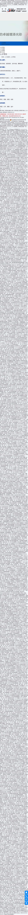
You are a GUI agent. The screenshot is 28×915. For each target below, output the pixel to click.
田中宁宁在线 (22, 356)
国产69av (18, 226)
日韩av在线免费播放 (21, 585)
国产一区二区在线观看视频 (10, 391)
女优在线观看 (25, 379)
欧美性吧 (9, 402)
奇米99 (15, 292)
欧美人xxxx (13, 692)
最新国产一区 (13, 742)
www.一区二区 (17, 441)
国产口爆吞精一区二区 (7, 227)
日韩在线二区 (17, 361)
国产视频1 (22, 352)
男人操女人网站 (15, 168)
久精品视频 (25, 677)
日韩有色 (25, 714)
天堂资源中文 (19, 279)
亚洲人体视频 (4, 193)
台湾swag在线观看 (8, 878)
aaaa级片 (16, 356)
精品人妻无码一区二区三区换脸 (8, 746)
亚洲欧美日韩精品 (23, 650)
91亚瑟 (2, 601)
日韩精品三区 (13, 144)
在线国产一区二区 (11, 206)
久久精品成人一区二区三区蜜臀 (12, 394)
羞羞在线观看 (14, 239)
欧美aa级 (4, 446)
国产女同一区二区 (19, 598)
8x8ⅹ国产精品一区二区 (19, 355)
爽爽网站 (15, 664)
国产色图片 (18, 618)
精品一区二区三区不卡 (18, 249)
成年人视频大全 (12, 531)
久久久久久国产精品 (23, 427)
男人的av (5, 706)
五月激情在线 (14, 359)
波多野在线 (12, 238)
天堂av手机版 (12, 911)
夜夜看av (22, 456)
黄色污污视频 (22, 808)
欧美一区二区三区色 (7, 335)
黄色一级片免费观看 (5, 692)
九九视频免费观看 (23, 435)
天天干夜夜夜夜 (13, 395)
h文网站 (13, 279)
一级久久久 (7, 195)
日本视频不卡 (22, 685)
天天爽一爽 (20, 187)
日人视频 (14, 230)
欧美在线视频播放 (16, 349)
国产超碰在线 (4, 793)
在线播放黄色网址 (19, 581)
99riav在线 (9, 664)
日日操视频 (22, 761)
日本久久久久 (7, 261)
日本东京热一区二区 (17, 386)
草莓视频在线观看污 (21, 746)
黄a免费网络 (4, 804)
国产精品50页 (10, 482)
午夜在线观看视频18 (21, 568)
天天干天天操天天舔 (18, 499)
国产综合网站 (6, 413)
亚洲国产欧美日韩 (21, 800)
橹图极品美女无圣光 (5, 359)
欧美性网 (21, 309)
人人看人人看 (25, 419)
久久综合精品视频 (18, 227)
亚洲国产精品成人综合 (9, 433)
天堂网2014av (18, 433)
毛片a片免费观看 (16, 777)
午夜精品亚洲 (15, 555)
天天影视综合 (13, 219)
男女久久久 (12, 507)
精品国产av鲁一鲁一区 (16, 504)
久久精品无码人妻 (6, 298)
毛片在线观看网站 (14, 841)
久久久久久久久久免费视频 (7, 505)
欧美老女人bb (3, 292)
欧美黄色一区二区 (4, 129)
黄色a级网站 (19, 747)
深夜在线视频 (21, 601)
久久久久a (16, 814)
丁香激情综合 (22, 321)
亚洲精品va (24, 908)
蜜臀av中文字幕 (18, 743)
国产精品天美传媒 (6, 187)
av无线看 (12, 618)
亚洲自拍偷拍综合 (21, 134)
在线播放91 (6, 489)
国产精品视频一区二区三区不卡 (18, 173)
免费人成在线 (14, 290)
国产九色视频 (13, 851)
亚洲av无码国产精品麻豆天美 (8, 161)
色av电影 (7, 540)
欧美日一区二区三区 (8, 551)
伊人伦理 (23, 226)
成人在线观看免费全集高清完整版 (12, 157)
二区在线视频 (23, 633)
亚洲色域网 (25, 615)
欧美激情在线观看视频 (12, 820)
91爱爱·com (22, 753)
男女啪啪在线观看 (16, 189)
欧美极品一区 (17, 837)
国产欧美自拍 (12, 171)
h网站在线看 (25, 504)
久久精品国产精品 (22, 826)
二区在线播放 (14, 231)
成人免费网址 (14, 398)
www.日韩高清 (23, 716)
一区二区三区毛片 (23, 344)
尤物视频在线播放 (4, 544)
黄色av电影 (9, 558)
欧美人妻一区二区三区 (13, 193)
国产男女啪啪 (18, 516)
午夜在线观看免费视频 (17, 515)
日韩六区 (12, 453)
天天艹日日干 (4, 370)
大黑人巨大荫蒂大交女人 (17, 556)
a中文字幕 (23, 367)
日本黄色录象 (6, 183)
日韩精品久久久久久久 (12, 399)
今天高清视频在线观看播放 (10, 212)
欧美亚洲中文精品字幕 (15, 242)
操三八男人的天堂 (19, 246)
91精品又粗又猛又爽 (17, 191)
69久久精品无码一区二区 (20, 679)
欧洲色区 (11, 430)
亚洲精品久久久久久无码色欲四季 (10, 278)
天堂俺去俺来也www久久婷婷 (18, 617)
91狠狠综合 (3, 137)
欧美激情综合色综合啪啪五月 (18, 302)
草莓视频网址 (9, 493)
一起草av (7, 821)
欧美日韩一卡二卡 (6, 152)
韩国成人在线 (18, 141)
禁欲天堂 (4, 270)
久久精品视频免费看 (15, 211)
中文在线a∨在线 (4, 275)
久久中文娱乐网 (16, 610)
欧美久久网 (23, 289)
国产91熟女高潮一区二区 (11, 142)
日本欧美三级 (13, 571)
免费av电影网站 (11, 130)
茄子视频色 (16, 363)
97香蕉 (1, 288)
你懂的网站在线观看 (20, 130)
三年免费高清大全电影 (20, 254)
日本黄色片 (3, 372)
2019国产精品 (9, 477)
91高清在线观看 (8, 386)
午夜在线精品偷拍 (23, 283)
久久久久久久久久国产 (10, 176)
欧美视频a (7, 504)
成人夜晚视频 (23, 417)
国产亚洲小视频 (22, 457)
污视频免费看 (13, 413)
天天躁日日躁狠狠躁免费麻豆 (11, 519)
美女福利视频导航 (11, 804)
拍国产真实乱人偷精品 (17, 380)
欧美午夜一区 (7, 216)
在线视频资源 (20, 759)
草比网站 (8, 208)
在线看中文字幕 (4, 714)
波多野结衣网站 (12, 832)
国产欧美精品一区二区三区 (15, 544)
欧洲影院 (19, 364)
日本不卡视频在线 (21, 443)
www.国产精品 (15, 786)
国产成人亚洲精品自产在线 (13, 352)
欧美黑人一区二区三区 (15, 202)
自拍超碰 (14, 552)
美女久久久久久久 (11, 148)
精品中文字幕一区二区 (15, 184)
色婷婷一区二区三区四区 (18, 331)
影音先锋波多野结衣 (22, 413)
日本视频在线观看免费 (13, 793)
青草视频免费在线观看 (6, 189)
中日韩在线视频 (23, 396)
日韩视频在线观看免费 (22, 230)
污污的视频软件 (7, 310)
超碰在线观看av (12, 181)
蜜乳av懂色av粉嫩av (20, 313)
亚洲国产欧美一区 (18, 407)
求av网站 (19, 542)
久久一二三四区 (5, 808)
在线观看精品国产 (7, 560)
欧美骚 (19, 196)
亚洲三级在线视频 (18, 711)
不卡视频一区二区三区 (20, 697)
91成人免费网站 (20, 523)
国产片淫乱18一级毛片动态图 (10, 763)
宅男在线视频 (12, 384)
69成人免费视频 (13, 620)
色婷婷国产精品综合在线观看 (11, 180)
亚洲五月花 (11, 177)
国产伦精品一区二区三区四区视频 (17, 641)
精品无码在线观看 (4, 634)
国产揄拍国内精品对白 (11, 371)
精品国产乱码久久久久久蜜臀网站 (20, 335)
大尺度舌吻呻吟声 (21, 886)
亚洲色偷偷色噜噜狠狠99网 (19, 726)
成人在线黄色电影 (21, 664)
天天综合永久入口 (23, 274)
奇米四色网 (20, 468)
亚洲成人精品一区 (19, 626)
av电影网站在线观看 (20, 161)
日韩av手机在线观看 (18, 689)
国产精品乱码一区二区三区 (21, 712)
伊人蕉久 (18, 896)
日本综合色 (15, 898)
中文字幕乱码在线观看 (5, 273)
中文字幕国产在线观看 (16, 314)
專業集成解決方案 (21, 9)
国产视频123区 (8, 805)
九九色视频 (12, 648)
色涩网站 (18, 199)
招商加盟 (4, 11)
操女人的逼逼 (13, 383)
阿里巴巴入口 (11, 112)
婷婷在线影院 (12, 336)
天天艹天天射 (6, 133)
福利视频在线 (7, 606)
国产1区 (16, 601)
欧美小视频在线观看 (20, 376)
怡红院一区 (9, 593)
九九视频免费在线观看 (17, 310)
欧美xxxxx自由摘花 (15, 200)
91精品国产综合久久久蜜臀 (15, 266)
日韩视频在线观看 (11, 392)
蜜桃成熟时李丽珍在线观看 (6, 879)
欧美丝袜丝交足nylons (16, 261)
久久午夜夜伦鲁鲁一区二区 (10, 673)
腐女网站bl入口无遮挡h (10, 548)
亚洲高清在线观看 (5, 429)
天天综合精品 (19, 669)
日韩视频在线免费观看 (11, 365)
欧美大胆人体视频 (8, 236)
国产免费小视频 (4, 181)
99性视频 (11, 622)
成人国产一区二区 (20, 464)
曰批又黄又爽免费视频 (12, 672)
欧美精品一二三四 (13, 245)
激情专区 (16, 833)
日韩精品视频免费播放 (5, 426)
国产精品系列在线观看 (7, 249)
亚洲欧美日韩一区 (13, 766)
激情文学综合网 (14, 250)
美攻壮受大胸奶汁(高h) (18, 593)
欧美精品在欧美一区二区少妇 (19, 663)
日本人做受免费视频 (12, 603)
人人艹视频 (6, 841)
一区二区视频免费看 (5, 202)
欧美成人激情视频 (8, 509)
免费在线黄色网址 (11, 154)
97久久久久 (16, 215)
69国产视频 (15, 496)
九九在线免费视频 (7, 861)
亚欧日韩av (2, 160)
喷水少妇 (2, 736)
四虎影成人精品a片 (16, 517)
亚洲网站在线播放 (7, 492)
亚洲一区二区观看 (13, 423)
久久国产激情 (12, 489)
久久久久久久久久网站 (14, 158)
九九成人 (2, 779)
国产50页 (16, 309)
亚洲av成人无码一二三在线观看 (17, 474)
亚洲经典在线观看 (17, 446)
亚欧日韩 (15, 477)
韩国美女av (13, 572)
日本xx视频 (5, 579)
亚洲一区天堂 (17, 730)
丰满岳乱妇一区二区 (23, 290)
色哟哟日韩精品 (16, 222)
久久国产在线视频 (18, 437)
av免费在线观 (19, 671)
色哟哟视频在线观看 (7, 396)
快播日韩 (18, 204)
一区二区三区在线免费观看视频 (15, 794)
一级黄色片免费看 (6, 774)
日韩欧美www (15, 843)
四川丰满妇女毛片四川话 (14, 306)
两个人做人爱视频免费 (15, 902)
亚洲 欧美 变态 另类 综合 (9, 812)
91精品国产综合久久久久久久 (16, 438)
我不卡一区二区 (18, 343)
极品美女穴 (6, 288)
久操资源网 (12, 449)
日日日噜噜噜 (6, 703)
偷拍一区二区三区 (4, 708)
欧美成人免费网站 (10, 581)
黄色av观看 (10, 370)
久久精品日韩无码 (7, 191)
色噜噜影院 (3, 718)
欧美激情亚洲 (18, 520)
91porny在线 (8, 240)
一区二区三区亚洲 (14, 472)
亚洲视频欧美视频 (15, 152)
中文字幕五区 (9, 169)
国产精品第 (4, 657)
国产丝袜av (9, 422)
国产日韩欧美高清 (22, 271)
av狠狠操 (2, 875)
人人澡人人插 (6, 395)
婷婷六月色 (13, 183)
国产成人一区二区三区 (15, 140)
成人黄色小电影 (21, 383)
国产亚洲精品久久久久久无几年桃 (20, 192)
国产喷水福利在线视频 (11, 160)
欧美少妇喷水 (7, 538)
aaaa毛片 (8, 200)
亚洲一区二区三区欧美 (18, 493)
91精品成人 (6, 226)
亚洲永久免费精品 (6, 250)
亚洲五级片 (10, 340)
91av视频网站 (16, 829)
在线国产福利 (11, 267)
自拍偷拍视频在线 (15, 621)
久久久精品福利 (12, 156)
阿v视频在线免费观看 (21, 183)
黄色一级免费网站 (12, 364)
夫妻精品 (23, 207)
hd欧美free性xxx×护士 (6, 243)
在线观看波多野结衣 (17, 732)
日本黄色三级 (12, 778)
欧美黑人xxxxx (5, 172)
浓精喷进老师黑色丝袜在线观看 (12, 289)
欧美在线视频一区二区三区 (7, 421)
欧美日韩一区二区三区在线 (21, 857)
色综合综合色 (19, 907)
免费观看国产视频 (5, 134)
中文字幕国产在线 (11, 896)
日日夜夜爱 (16, 547)
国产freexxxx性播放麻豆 (10, 337)
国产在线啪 (11, 609)
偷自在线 (14, 341)
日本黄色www (16, 456)
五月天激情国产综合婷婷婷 (12, 484)
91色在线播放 (6, 520)
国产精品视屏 (21, 496)
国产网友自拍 (8, 883)
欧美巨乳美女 (8, 357)
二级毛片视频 (17, 294)
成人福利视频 (12, 328)
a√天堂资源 (18, 507)
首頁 (2, 57)
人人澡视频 (22, 607)
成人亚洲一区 (21, 304)
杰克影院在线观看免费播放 (6, 650)
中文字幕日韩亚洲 (20, 156)
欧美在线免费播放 (22, 740)
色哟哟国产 (13, 671)
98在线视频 (14, 539)
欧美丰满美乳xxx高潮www (14, 345)
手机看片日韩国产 (18, 853)
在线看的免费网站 (14, 288)
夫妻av (20, 611)
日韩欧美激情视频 (18, 153)
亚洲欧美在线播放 (7, 222)
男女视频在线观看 (14, 821)
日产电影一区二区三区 (17, 722)
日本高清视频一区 (4, 728)
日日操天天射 (23, 273)
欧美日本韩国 (8, 341)
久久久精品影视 (8, 404)
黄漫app (17, 640)
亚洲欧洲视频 (22, 243)
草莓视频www (17, 505)
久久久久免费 (11, 566)
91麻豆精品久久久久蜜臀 (6, 235)
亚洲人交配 (6, 132)
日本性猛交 (13, 257)
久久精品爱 (15, 321)
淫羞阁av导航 (10, 281)
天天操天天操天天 (11, 388)
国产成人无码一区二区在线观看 (18, 208)
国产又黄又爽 (20, 606)
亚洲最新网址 (21, 239)
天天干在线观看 (9, 451)
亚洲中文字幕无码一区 (5, 339)
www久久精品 (20, 163)
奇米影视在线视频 (15, 150)
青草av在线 (12, 207)
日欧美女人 (22, 563)
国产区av (6, 913)
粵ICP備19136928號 (5, 119)
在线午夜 (8, 617)
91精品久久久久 (24, 138)
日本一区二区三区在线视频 (8, 254)
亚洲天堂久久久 (7, 318)
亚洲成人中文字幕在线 (17, 895)
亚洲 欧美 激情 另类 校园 (8, 594)
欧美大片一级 (6, 755)
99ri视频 (2, 488)
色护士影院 (3, 234)
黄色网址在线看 (8, 253)
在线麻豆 (13, 864)
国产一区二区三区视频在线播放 (14, 296)
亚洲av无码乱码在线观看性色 (21, 751)
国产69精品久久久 (21, 391)
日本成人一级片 (9, 726)
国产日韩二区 (16, 718)
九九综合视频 (13, 693)
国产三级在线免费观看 (8, 485)
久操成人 (7, 383)
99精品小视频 (3, 603)
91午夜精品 (17, 910)
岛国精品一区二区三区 (21, 481)
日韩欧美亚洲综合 (20, 210)
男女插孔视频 (19, 167)
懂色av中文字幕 (4, 794)
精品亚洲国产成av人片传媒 (6, 375)
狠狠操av (18, 360)
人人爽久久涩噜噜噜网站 (16, 374)
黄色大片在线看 (22, 451)
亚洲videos (16, 650)
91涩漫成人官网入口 (19, 622)
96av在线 (21, 372)
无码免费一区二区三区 (22, 160)
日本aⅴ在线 (3, 562)
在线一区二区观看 (13, 271)
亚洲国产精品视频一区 (12, 223)
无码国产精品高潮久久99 (22, 535)
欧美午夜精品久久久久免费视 (18, 329)
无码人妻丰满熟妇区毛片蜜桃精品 (14, 653)
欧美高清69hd (5, 507)
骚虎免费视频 (17, 462)
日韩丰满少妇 (24, 306)
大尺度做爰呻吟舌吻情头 (18, 235)
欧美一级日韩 (24, 707)
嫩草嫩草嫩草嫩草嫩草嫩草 (18, 262)
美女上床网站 (15, 652)
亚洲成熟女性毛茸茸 (21, 605)
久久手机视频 (21, 137)
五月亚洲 (7, 855)
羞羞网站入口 (7, 251)
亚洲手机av (21, 278)
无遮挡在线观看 (19, 566)
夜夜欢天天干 (4, 410)
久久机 (21, 478)
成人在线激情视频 (12, 739)
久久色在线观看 (18, 282)
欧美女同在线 (23, 370)
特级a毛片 (3, 547)
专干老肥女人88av (9, 356)
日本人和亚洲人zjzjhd (20, 646)
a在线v (18, 181)
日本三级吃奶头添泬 (10, 697)
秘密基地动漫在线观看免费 (17, 325)
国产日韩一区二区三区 (9, 712)
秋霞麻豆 (8, 290)
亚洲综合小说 (10, 400)
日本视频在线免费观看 (22, 136)
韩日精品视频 (13, 327)
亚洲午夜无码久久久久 (18, 879)
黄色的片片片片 (18, 865)
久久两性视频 (17, 874)
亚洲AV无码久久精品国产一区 (7, 149)
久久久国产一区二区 (13, 782)
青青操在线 (22, 796)
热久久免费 (25, 188)
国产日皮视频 (6, 317)
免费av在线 (14, 187)
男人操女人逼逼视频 (16, 574)
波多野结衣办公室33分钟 (15, 228)
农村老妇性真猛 (15, 435)
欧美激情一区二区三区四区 (13, 869)
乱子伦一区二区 (18, 387)
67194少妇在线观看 (18, 470)
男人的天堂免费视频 (10, 351)
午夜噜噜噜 (21, 245)
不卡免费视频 (5, 620)
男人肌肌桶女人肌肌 (16, 218)
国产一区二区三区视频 (19, 281)
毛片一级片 (25, 590)
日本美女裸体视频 (9, 286)
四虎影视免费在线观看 (20, 293)
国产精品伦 (14, 476)
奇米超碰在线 (13, 134)
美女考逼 (15, 445)
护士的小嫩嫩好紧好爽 (14, 625)
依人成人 (2, 821)
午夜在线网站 (8, 517)
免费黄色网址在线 (23, 599)
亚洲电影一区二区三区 (13, 529)
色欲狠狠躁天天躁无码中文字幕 (17, 668)
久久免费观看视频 (7, 527)
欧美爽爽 (12, 520)
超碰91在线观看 (15, 716)
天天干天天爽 (8, 677)
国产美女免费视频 (21, 172)
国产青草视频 (21, 216)
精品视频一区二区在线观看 (12, 563)
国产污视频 (20, 300)
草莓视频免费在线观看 (17, 357)
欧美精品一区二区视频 (21, 813)
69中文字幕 (14, 136)
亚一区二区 (11, 387)
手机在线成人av (17, 859)
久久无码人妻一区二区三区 (19, 687)
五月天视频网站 (12, 714)
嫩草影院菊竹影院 (5, 536)
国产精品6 (16, 688)
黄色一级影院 (15, 243)
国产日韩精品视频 (11, 660)
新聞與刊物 (11, 11)
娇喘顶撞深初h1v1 (20, 489)
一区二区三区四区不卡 (5, 398)
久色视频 (13, 654)
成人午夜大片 (17, 400)
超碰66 (7, 439)
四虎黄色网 (10, 828)
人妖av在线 (21, 765)
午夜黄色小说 (16, 769)
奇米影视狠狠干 (21, 285)
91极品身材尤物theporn (17, 492)
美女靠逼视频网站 (15, 696)
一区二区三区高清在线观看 (19, 236)
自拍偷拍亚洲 (9, 175)
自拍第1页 (24, 184)
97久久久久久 (11, 646)
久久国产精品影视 (9, 731)
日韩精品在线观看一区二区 (16, 550)
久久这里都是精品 (21, 327)
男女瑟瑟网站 (8, 736)
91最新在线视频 (7, 574)
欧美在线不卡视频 (17, 512)
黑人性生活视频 (22, 586)
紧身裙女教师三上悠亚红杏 (7, 197)
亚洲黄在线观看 (20, 388)
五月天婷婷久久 (14, 740)
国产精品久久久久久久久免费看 (9, 460)
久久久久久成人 (11, 810)
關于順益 (11, 9)
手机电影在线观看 (20, 238)
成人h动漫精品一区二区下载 (14, 684)
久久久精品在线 (14, 847)
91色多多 (25, 374)
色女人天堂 (18, 367)
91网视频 (19, 533)
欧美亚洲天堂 (5, 676)
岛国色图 (4, 360)
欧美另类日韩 (23, 222)
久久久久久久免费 (18, 849)
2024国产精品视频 (14, 133)
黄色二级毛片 (16, 333)
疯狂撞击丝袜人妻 (9, 743)
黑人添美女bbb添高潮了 (20, 312)
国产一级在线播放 (14, 132)
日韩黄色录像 (6, 839)
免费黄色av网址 (10, 309)
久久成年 (25, 257)
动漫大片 (6, 802)
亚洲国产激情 (6, 184)
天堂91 (20, 847)
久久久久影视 (22, 422)
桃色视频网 (15, 595)
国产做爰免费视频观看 (18, 805)
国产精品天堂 (24, 204)
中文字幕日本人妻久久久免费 (7, 865)
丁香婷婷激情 (23, 621)
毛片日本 (23, 775)
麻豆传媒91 (17, 138)
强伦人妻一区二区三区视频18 (9, 578)
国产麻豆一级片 (20, 692)
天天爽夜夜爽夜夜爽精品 (14, 579)
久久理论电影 (5, 425)
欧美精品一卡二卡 (6, 632)
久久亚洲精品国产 (14, 344)
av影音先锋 (20, 571)
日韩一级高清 (24, 727)
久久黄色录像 (15, 283)
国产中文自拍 (13, 836)
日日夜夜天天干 (14, 195)
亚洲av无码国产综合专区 (22, 176)
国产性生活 (5, 813)
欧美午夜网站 (9, 687)
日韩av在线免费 (13, 503)
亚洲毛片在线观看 (15, 478)
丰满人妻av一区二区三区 (19, 880)
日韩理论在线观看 (7, 824)
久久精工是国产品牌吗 (21, 642)
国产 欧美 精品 (11, 747)
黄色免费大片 (24, 546)
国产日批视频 (15, 527)
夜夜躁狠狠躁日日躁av (19, 197)
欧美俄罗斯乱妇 (14, 703)
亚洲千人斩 (6, 453)
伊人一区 (6, 900)
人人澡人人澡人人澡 (18, 466)
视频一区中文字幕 (7, 434)
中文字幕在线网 (7, 417)
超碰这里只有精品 (12, 840)
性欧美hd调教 (23, 532)
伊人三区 (10, 445)
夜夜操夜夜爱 (9, 859)
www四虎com (11, 410)
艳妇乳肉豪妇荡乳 (23, 835)
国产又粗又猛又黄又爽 (14, 214)
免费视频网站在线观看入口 (9, 521)
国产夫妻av (12, 708)
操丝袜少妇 (4, 852)
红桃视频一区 (18, 615)
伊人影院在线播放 (15, 318)
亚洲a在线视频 (14, 538)
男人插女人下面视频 (13, 490)
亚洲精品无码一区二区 (18, 767)
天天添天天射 (24, 158)
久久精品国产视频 (8, 164)
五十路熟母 (11, 543)
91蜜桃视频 (9, 610)
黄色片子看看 (16, 891)
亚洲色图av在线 (4, 403)
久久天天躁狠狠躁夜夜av (21, 543)
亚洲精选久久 (5, 271)
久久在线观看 (5, 511)
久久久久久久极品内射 (19, 583)
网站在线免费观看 (15, 353)
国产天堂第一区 (16, 269)
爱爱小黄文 (21, 320)
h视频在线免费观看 (5, 836)
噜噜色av (17, 887)
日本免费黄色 (24, 200)
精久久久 (14, 265)
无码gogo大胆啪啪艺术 (14, 129)
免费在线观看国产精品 (22, 232)
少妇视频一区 (13, 300)
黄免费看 (15, 586)
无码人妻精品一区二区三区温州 (14, 165)
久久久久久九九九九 (8, 454)
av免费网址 (21, 750)
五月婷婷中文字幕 (7, 546)
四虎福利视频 (16, 828)
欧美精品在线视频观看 (8, 701)
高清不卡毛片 (19, 804)
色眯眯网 (17, 149)
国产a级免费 (11, 431)
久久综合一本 (22, 168)
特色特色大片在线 (12, 146)
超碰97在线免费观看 (23, 792)
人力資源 (18, 11)
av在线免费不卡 (20, 634)
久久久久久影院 (5, 344)
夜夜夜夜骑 (13, 210)
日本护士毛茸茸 (4, 533)
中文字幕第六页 (21, 628)
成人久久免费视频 (21, 882)
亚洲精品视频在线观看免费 (8, 640)
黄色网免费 (9, 607)
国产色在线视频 (4, 336)
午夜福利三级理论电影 (21, 511)
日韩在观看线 (11, 145)
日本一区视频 (16, 450)
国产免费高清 (24, 829)
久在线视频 (19, 570)
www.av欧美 (3, 206)
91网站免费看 (5, 641)
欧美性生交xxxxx (12, 801)
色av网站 (8, 259)
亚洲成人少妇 (18, 431)
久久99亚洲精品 (12, 775)
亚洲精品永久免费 (20, 206)
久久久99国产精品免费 (20, 410)
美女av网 (15, 285)
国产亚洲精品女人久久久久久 (9, 848)
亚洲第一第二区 (8, 513)
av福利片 (13, 894)
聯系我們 (24, 11)
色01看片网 (3, 296)
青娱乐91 (13, 259)
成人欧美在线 (14, 757)
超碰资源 (20, 728)
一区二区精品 (25, 745)
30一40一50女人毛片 (17, 447)
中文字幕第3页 (16, 735)
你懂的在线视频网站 (17, 501)
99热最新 (9, 192)
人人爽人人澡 (22, 555)
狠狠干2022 (22, 149)
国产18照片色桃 (20, 613)
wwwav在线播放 (21, 763)
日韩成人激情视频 (19, 351)
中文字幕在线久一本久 (8, 751)
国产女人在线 (8, 230)
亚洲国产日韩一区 (9, 875)
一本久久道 (24, 562)
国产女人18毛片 (10, 637)
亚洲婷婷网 (18, 700)
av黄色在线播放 (14, 274)
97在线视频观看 (6, 300)
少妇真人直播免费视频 (20, 486)
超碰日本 (7, 207)
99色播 (22, 318)
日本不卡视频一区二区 (21, 148)
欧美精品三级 (3, 340)
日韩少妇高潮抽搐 (21, 212)
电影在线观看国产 (23, 793)
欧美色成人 (10, 277)
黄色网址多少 (13, 179)
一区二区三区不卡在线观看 (16, 429)
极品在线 (8, 723)
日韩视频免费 (3, 814)
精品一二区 (19, 548)
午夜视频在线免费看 (12, 443)
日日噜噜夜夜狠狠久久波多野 (15, 681)
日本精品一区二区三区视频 (7, 343)
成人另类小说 (10, 406)
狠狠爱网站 (14, 402)
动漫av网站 (10, 633)
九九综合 (12, 536)
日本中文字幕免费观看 (13, 683)
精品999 (22, 591)
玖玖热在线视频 (4, 308)
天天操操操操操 (23, 234)
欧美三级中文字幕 (18, 724)
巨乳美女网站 (24, 196)
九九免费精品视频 (7, 555)
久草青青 (10, 411)
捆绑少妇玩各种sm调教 (6, 753)
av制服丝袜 (9, 446)
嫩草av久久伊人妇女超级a (11, 196)
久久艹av (20, 649)
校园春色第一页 (20, 667)
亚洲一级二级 (13, 172)
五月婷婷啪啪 (21, 789)
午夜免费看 (3, 371)
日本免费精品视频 (16, 379)
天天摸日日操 (5, 749)
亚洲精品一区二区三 (22, 371)
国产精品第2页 (10, 720)
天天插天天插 (14, 809)
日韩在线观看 (14, 789)
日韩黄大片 (3, 859)
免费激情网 (5, 266)
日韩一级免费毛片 (21, 781)
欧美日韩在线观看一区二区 (15, 403)
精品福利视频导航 (10, 297)
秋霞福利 (18, 207)
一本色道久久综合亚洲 (10, 199)
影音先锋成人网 (10, 754)
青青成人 (20, 399)
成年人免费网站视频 (8, 689)
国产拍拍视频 (6, 257)
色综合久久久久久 (9, 138)
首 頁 (4, 9)
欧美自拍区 (12, 226)
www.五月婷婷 (6, 144)
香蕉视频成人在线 (6, 654)
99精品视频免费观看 (8, 456)
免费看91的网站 (4, 177)
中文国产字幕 (21, 473)
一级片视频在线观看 (17, 677)
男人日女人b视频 (8, 898)
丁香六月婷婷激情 (21, 840)
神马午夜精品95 (12, 224)
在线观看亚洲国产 (21, 146)
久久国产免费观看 (15, 251)
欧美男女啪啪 (5, 503)
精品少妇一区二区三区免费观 (10, 542)
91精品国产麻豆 (9, 324)
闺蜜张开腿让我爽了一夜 (12, 234)
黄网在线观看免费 (15, 417)
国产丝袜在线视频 (11, 464)
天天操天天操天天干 (8, 363)
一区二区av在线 (7, 835)
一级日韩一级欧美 (18, 845)
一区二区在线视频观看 (10, 570)
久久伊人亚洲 (19, 257)
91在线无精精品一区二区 (14, 275)
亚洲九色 (18, 908)
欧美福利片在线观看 (11, 667)
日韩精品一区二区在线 (8, 282)
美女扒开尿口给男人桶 (12, 137)
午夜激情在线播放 (20, 770)
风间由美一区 (20, 797)
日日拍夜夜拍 (3, 223)
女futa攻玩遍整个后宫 (22, 836)
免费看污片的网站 (6, 860)
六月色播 (16, 665)
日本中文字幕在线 (18, 637)
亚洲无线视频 (8, 552)
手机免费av (8, 461)
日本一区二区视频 (8, 818)
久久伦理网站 (18, 508)
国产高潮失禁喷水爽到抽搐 (7, 258)
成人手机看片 (19, 704)
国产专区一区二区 (23, 133)
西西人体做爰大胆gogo (9, 367)
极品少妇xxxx (11, 626)
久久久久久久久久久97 (17, 434)
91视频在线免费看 (12, 270)
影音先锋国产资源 (18, 430)
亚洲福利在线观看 (4, 785)
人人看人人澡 (15, 567)
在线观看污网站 (21, 144)
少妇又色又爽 (8, 331)
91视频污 (16, 701)
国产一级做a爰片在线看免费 (11, 320)
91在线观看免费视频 (18, 175)
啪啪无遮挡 (13, 863)
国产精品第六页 (16, 532)
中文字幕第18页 (12, 906)
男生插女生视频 (5, 740)
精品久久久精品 (13, 232)
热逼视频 (2, 196)
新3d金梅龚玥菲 (7, 168)
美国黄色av (14, 824)
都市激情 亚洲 (9, 719)
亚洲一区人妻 (13, 317)
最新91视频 (18, 449)
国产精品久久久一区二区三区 (9, 535)
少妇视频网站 (11, 308)
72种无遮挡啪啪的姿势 (20, 145)
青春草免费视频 (11, 525)
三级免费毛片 (7, 696)
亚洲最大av (12, 755)
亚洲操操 (4, 352)
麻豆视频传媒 (25, 368)
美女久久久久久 (13, 465)
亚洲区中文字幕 (14, 390)
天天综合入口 (10, 153)
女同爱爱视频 (9, 215)
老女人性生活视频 (23, 180)
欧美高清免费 (17, 710)
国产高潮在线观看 (22, 231)
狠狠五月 (26, 357)
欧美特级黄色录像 (23, 843)
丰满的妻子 (15, 560)
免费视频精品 (12, 511)
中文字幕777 (17, 576)
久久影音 (6, 867)
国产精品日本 (20, 418)
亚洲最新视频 (20, 219)
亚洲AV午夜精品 (4, 903)
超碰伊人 (23, 785)
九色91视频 (18, 745)
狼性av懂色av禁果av (18, 277)
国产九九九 (18, 414)
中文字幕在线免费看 (7, 732)
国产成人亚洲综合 (23, 195)
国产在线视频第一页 (12, 347)
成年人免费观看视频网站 (8, 711)
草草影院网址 (17, 305)
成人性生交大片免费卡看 (13, 480)
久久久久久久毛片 (4, 418)
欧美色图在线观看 (7, 269)
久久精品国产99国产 (16, 559)
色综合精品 (22, 480)
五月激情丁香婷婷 (4, 778)
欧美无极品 (19, 171)
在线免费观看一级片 (15, 220)
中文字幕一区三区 (21, 460)
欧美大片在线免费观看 (22, 341)
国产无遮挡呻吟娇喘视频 (6, 185)
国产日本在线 (22, 665)
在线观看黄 (18, 259)
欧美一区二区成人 (21, 469)
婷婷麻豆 (10, 321)
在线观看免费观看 (17, 188)
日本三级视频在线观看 (20, 378)
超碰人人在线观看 (11, 332)
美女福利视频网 (13, 418)
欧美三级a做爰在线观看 (7, 576)
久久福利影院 (7, 857)
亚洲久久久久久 (9, 450)
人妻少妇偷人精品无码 (12, 649)
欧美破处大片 (15, 779)
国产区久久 (20, 582)
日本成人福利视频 (12, 533)
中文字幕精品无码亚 (16, 298)
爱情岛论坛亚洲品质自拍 (17, 788)
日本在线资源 (5, 816)
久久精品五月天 (14, 382)
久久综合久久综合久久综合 (7, 853)
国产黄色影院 (18, 316)
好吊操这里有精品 (8, 765)
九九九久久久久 (8, 496)
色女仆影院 (11, 458)
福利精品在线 (7, 329)
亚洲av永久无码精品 (12, 469)
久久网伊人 (24, 336)
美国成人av (9, 767)
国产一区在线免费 (13, 750)
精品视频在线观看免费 (18, 551)
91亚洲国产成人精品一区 (14, 727)
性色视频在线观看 (20, 332)
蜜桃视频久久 (7, 539)
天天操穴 (11, 441)
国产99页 (2, 414)
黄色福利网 (17, 536)
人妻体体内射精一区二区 (15, 528)
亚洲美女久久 (7, 279)
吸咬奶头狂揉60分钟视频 (19, 790)
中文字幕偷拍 (23, 715)
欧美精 (22, 394)
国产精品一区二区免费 (10, 163)
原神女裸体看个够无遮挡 (19, 164)
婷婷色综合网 (24, 242)
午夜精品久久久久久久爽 (10, 704)
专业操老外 (19, 154)
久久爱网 (7, 564)
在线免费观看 (12, 908)
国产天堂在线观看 (19, 720)
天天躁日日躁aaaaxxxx (20, 602)
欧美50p (7, 902)
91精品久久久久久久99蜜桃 (20, 425)
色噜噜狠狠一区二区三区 (19, 454)
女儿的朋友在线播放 (17, 253)
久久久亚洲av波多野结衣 (19, 169)
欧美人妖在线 (3, 810)
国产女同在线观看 (22, 757)
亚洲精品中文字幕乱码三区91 (15, 680)
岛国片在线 (19, 848)
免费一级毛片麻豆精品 (8, 407)
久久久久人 (16, 421)
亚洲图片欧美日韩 (18, 609)
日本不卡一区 (25, 294)
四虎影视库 (10, 188)
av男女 (11, 679)
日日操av (10, 355)
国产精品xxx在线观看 (8, 707)
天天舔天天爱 (6, 783)
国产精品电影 (14, 216)
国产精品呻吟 (14, 427)
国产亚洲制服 (9, 470)
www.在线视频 (11, 376)
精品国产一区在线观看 (9, 141)
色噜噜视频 (20, 247)
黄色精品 (3, 617)
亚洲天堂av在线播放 (7, 265)
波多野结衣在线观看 (18, 488)
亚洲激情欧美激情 (5, 140)
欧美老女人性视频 (15, 632)
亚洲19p (2, 337)
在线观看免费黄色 (5, 679)
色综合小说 (13, 167)
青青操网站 (15, 422)
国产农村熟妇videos (9, 872)
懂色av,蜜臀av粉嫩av (20, 177)
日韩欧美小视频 (18, 482)
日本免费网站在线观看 (11, 247)
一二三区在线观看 (4, 232)
